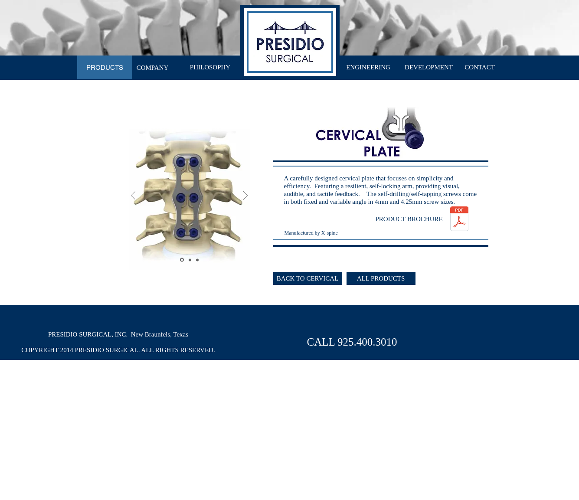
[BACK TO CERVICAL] (307, 278)
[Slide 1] (182, 260)
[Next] (245, 196)
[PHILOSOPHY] (210, 67)
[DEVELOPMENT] (429, 67)
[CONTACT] (480, 67)
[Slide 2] (190, 259)
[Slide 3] (197, 259)
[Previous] (133, 196)
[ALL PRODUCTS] (381, 278)
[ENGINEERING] (368, 67)
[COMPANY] (152, 68)
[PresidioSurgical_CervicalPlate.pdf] (459, 219)
